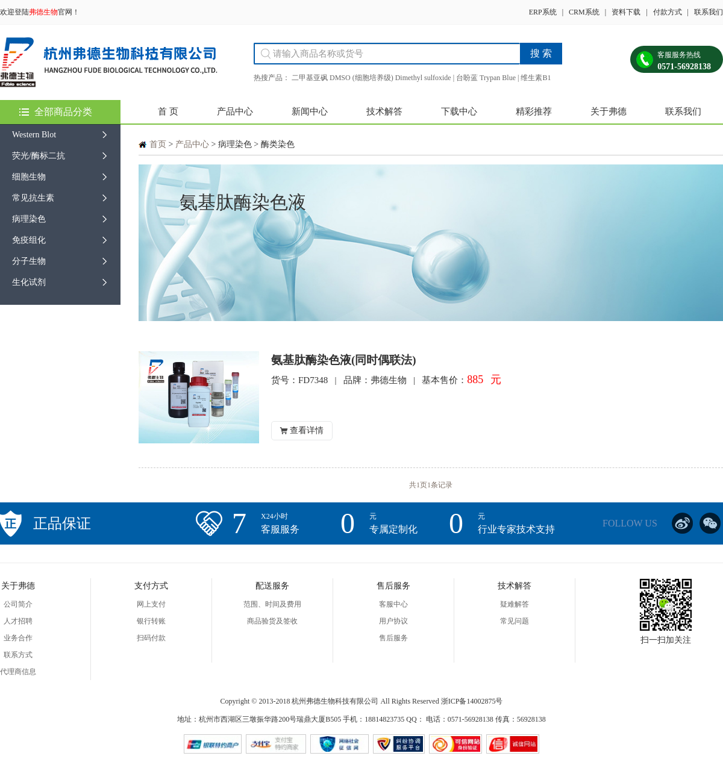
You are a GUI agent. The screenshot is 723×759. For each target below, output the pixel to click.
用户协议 (393, 621)
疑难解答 (514, 604)
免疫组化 (29, 240)
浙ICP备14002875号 (472, 701)
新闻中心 (310, 111)
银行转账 (151, 621)
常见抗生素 (33, 197)
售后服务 (393, 638)
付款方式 (667, 12)
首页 (157, 144)
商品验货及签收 (272, 621)
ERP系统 (543, 12)
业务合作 (18, 638)
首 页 (168, 111)
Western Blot (34, 134)
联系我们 (708, 12)
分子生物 (29, 261)
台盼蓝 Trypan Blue (486, 77)
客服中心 (393, 604)
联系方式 (18, 655)
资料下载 (626, 12)
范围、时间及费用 (272, 604)
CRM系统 (584, 12)
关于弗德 (608, 111)
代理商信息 (18, 671)
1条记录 (439, 485)
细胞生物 (29, 176)
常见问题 (514, 621)
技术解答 (384, 111)
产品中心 (235, 111)
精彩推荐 (534, 111)
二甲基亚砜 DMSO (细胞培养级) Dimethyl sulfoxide (371, 77)
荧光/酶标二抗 (38, 155)
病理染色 (29, 218)
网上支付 (151, 604)
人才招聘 (18, 621)
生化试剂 (29, 282)
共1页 (418, 485)
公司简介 (18, 604)
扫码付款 (151, 638)
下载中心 (459, 111)
